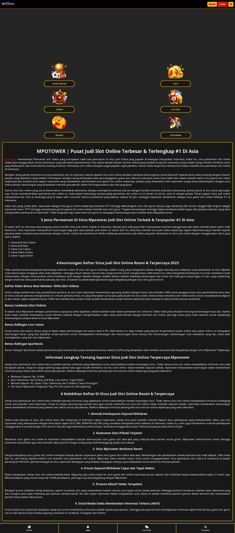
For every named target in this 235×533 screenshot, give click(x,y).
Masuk (212, 4)
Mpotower (11, 159)
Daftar (223, 4)
